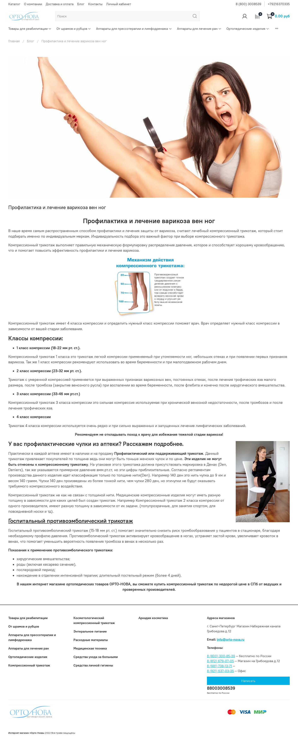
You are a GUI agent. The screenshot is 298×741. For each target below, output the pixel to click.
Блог (80, 4)
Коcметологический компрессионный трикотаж (94, 620)
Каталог (14, 4)
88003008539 (221, 688)
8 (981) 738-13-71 (219, 666)
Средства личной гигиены (93, 665)
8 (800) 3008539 (248, 4)
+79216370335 (279, 4)
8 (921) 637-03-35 (220, 671)
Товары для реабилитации (30, 28)
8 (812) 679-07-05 (220, 661)
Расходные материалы (90, 640)
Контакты (95, 4)
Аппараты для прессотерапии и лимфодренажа (134, 28)
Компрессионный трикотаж (29, 665)
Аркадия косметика (153, 618)
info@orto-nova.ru (230, 639)
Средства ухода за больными (95, 657)
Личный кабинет (118, 4)
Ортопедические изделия (247, 28)
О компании (33, 4)
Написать (248, 681)
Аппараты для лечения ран (199, 28)
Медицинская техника (90, 648)
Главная (14, 41)
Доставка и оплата (59, 4)
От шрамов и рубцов (73, 28)
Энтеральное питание (90, 631)
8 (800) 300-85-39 (221, 656)
